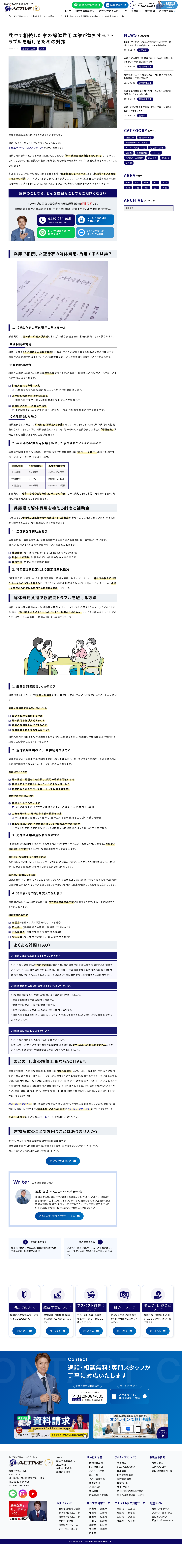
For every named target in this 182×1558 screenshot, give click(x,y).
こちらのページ (46, 1116)
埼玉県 (92, 1533)
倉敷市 (103, 1509)
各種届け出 (142, 152)
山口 (155, 182)
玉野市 (103, 1513)
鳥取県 (103, 1521)
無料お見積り (63, 1472)
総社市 (92, 1513)
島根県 (92, 1525)
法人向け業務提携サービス (130, 1496)
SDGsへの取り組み (126, 1467)
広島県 (103, 1517)
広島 (137, 187)
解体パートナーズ (160, 1509)
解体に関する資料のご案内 (130, 1492)
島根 (128, 187)
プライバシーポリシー (69, 1529)
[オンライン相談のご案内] (130, 1427)
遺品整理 (93, 1492)
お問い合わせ (64, 1504)
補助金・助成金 (157, 147)
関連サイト (156, 1504)
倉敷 (128, 182)
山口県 (103, 1525)
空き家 (129, 152)
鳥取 (165, 187)
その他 (129, 162)
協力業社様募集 (125, 1475)
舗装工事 (130, 137)
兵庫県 (103, 1529)
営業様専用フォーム (68, 1525)
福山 (146, 187)
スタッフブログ (159, 1467)
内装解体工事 (96, 1467)
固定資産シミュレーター (70, 1517)
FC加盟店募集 (124, 1479)
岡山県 (92, 1509)
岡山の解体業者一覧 (162, 1471)
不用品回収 (95, 1487)
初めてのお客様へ (84, 11)
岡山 (165, 182)
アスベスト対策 (96, 1471)
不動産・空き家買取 (98, 1496)
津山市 (92, 1517)
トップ (68, 11)
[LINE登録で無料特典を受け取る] (51, 1427)
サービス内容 (94, 1458)
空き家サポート (96, 1483)
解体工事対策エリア (98, 1504)
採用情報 (121, 1471)
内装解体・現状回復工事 (137, 142)
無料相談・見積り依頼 (69, 1509)
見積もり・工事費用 (134, 157)
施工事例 (150, 11)
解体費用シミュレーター (70, 1513)
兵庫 (137, 182)
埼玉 (146, 182)
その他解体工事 (97, 1479)
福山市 (92, 1521)
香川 (155, 187)
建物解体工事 (145, 137)
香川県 (92, 1529)
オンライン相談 (66, 1521)
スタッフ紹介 (123, 1487)
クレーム (156, 152)
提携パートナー (124, 1483)
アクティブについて (126, 1458)
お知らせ (165, 157)
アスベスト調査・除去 (135, 147)
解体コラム (157, 1463)
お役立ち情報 (157, 1458)
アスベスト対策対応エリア (130, 1504)
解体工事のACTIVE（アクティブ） (26, 147)
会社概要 (121, 1463)
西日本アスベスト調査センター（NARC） (162, 1519)
